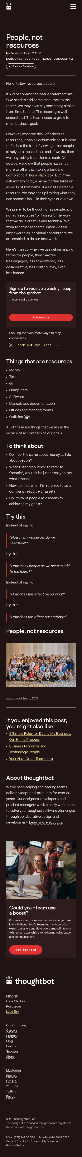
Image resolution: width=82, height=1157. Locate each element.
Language (14, 59)
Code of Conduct (17, 1141)
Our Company (16, 1025)
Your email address (25, 299)
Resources (13, 1006)
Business (32, 59)
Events (11, 1046)
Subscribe (41, 317)
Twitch (11, 1091)
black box (46, 175)
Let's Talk (12, 1011)
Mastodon (13, 1070)
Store (10, 1056)
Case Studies (15, 1001)
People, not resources (34, 630)
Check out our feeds (30, 345)
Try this (15, 516)
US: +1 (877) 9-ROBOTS (20, 1137)
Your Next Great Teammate (31, 759)
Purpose (12, 1036)
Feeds (10, 1096)
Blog (9, 1041)
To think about (24, 445)
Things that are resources (39, 361)
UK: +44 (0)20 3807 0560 (53, 1137)
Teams (46, 59)
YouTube (12, 1086)
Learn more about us (45, 822)
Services (12, 996)
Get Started (25, 950)
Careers (11, 1030)
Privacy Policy (15, 1145)
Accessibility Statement (45, 1141)
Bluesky (11, 1076)
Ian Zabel (12, 53)
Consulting (63, 59)
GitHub (11, 1081)
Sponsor (12, 1051)
